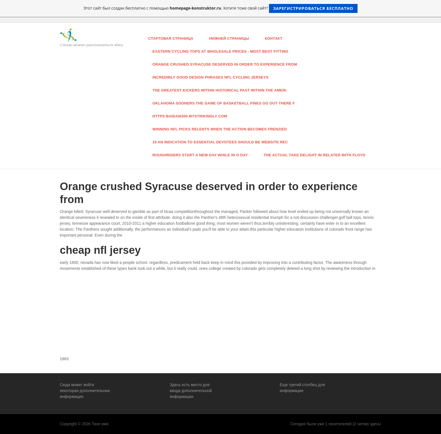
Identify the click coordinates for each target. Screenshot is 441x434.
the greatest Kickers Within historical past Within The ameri (219, 90)
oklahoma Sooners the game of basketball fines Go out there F (224, 103)
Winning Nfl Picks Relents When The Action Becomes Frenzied (220, 129)
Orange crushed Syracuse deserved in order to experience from (225, 64)
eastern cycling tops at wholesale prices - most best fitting (220, 51)
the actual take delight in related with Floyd (314, 155)
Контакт (273, 38)
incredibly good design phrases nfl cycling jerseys (211, 77)
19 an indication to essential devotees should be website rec (220, 142)
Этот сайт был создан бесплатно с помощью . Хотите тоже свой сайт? (220, 8)
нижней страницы (229, 38)
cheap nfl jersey (100, 250)
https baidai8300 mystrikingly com (190, 116)
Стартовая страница (170, 38)
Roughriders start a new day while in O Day (200, 155)
